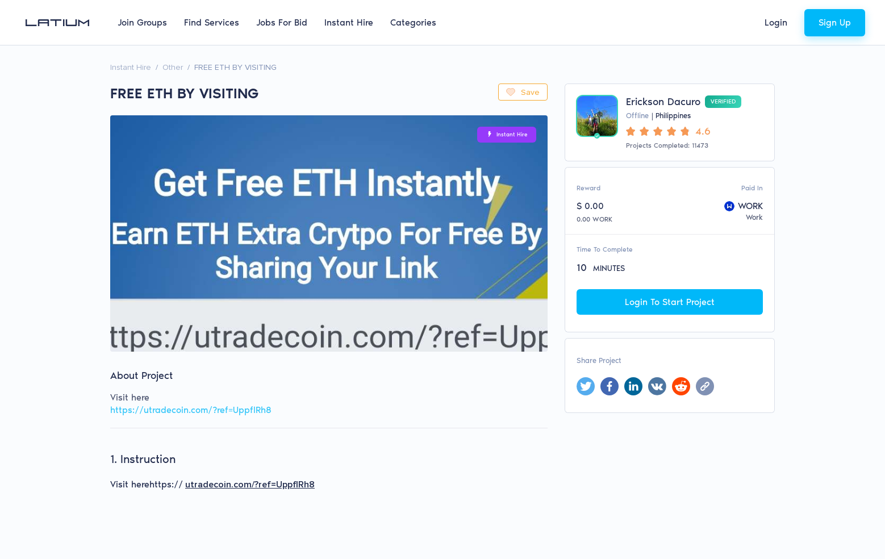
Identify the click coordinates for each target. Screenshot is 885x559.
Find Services (211, 22)
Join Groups (142, 22)
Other (172, 67)
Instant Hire (348, 22)
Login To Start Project (670, 302)
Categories (413, 22)
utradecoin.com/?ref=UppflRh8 (250, 484)
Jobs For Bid (281, 22)
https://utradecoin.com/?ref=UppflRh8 (191, 409)
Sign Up (835, 22)
